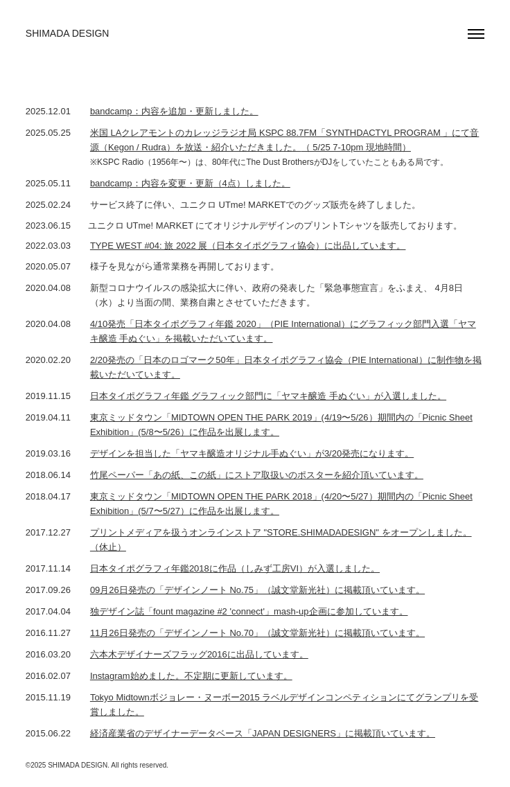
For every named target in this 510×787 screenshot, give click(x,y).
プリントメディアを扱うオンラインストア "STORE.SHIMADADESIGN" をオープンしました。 (281, 532)
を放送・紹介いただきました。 (238, 147)
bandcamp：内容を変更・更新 (151, 183)
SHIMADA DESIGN (67, 33)
